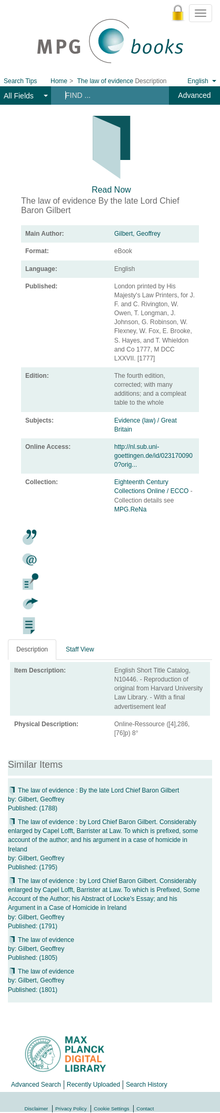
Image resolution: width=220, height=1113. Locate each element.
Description (32, 649)
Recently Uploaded (93, 1084)
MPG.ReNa (130, 509)
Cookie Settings (111, 1108)
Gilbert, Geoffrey (137, 233)
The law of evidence (41, 940)
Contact (145, 1108)
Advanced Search (36, 1084)
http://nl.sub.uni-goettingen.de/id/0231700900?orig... (153, 455)
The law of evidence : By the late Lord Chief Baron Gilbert (93, 790)
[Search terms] (108, 95)
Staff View (80, 649)
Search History (146, 1084)
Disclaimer (36, 1108)
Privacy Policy (71, 1108)
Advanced (194, 95)
